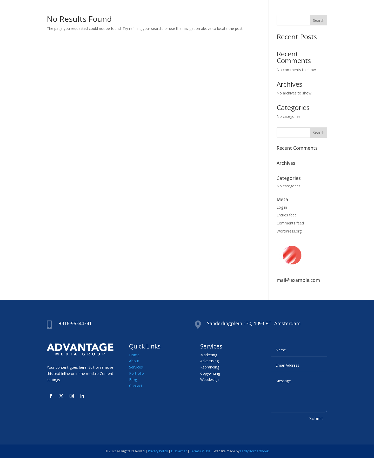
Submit (316, 418)
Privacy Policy (158, 451)
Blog (133, 379)
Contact (135, 385)
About (134, 360)
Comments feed (290, 223)
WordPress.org (289, 231)
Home (134, 354)
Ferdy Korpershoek (254, 451)
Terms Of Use (200, 451)
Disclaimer (179, 451)
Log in (282, 207)
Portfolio (136, 373)
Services (136, 367)
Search (318, 20)
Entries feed (287, 215)
